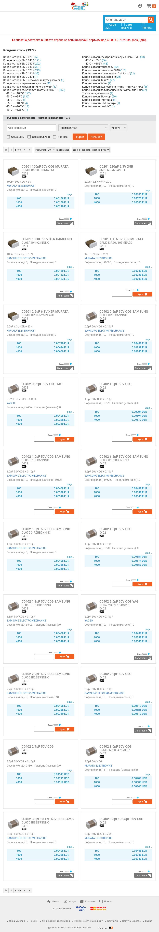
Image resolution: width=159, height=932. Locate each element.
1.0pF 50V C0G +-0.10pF (99, 399)
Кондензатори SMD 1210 (18, 73)
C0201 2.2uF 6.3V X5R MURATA (45, 311)
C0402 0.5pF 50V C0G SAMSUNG (123, 311)
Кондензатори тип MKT (96, 106)
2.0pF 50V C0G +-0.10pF (99, 616)
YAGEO (11, 403)
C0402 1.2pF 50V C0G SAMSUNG (123, 457)
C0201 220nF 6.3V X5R (116, 166)
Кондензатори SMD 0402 (18, 60)
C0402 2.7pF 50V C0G (38, 746)
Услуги (72, 901)
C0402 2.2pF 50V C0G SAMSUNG (46, 674)
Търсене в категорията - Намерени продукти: (38, 117)
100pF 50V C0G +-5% (19, 181)
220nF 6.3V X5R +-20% (98, 181)
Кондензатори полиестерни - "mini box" (106, 73)
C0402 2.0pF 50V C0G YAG (119, 601)
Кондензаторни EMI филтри (99, 103)
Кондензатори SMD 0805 (18, 66)
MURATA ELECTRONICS (21, 185)
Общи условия (17, 921)
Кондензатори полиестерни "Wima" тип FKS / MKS (112, 86)
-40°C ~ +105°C (15, 93)
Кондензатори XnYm (94, 83)
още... (70, 194)
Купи (140, 294)
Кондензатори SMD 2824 (18, 76)
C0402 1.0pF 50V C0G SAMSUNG (46, 457)
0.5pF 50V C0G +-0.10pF (99, 326)
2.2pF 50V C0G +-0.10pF (21, 689)
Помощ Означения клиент (88, 921)
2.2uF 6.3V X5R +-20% (19, 326)
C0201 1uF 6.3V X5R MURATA (121, 239)
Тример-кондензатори (95, 93)
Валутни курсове (131, 921)
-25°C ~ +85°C (14, 99)
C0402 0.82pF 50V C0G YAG (42, 384)
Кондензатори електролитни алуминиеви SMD (111, 57)
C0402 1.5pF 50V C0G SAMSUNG (46, 529)
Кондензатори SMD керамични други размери (32, 80)
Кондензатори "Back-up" (96, 96)
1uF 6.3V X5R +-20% (96, 254)
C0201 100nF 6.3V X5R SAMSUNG (47, 239)
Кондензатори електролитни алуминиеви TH (30, 90)
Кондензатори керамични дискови (24, 83)
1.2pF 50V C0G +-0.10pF (99, 471)
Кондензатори (14, 50)
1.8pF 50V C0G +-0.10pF (21, 616)
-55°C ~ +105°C (15, 103)
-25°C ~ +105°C (15, 106)
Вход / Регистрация (140, 6)
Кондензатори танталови (97, 66)
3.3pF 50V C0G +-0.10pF (21, 834)
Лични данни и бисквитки (56, 921)
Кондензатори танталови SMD (101, 70)
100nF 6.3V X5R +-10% (20, 254)
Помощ (108, 901)
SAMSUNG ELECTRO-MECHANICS (26, 258)
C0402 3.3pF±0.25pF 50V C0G (121, 819)
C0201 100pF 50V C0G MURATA (45, 166)
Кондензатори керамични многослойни (27, 86)
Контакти (90, 901)
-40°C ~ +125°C (15, 109)
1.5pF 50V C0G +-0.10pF (21, 544)
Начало (56, 901)
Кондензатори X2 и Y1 (95, 80)
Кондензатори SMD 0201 (18, 57)
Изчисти (96, 136)
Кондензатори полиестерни (99, 76)
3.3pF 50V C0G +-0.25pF (99, 834)
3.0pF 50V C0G (93, 761)
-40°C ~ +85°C (14, 96)
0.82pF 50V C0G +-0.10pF (22, 399)
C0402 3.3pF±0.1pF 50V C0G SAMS (48, 819)
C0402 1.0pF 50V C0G (115, 384)
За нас (148, 921)
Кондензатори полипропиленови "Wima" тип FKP (112, 90)
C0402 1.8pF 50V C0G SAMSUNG (46, 601)
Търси (151, 20)
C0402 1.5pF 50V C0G (115, 529)
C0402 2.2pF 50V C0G (115, 674)
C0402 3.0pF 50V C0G (115, 746)
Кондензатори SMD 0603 (18, 63)
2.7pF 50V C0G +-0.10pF (21, 761)
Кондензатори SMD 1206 (18, 70)
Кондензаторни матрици (97, 99)
